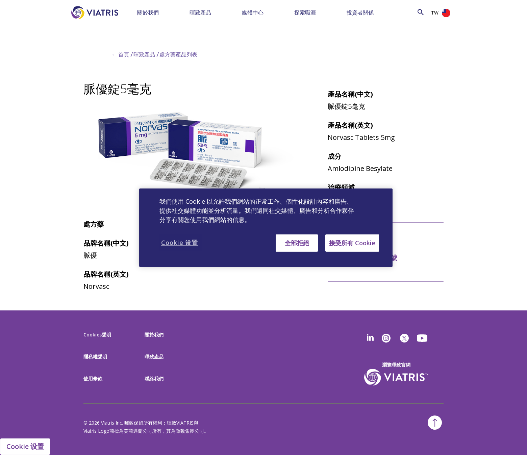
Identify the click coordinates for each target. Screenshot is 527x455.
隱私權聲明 (95, 356)
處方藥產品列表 (178, 54)
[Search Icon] (420, 12)
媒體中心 (253, 12)
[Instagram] (386, 338)
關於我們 (148, 12)
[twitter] (404, 338)
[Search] (408, 12)
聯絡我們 (154, 378)
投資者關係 (360, 12)
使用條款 (92, 378)
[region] (266, 227)
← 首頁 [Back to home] (120, 54)
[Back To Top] (435, 422)
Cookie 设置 (25, 446)
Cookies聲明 (97, 334)
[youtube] (422, 338)
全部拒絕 (297, 242)
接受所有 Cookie (352, 242)
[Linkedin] (370, 338)
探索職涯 (305, 12)
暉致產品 (200, 12)
